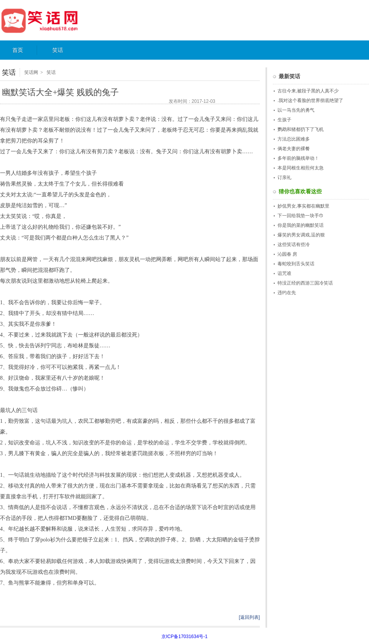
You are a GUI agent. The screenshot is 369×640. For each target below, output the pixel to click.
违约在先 (287, 292)
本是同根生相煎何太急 (301, 168)
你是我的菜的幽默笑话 (301, 225)
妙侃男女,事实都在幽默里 (303, 206)
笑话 (57, 50)
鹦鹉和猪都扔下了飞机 (301, 129)
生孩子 (284, 119)
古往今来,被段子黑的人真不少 (308, 91)
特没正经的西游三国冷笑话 (305, 283)
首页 (17, 50)
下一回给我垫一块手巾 (301, 215)
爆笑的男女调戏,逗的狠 (301, 235)
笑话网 (47, 20)
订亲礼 (284, 177)
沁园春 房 (287, 254)
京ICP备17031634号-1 (184, 636)
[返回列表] (249, 617)
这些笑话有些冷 (294, 244)
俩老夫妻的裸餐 (294, 148)
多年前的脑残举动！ (298, 158)
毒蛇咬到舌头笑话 (296, 263)
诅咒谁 (284, 273)
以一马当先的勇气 (296, 110)
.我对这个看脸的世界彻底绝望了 (310, 100)
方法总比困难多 (294, 139)
